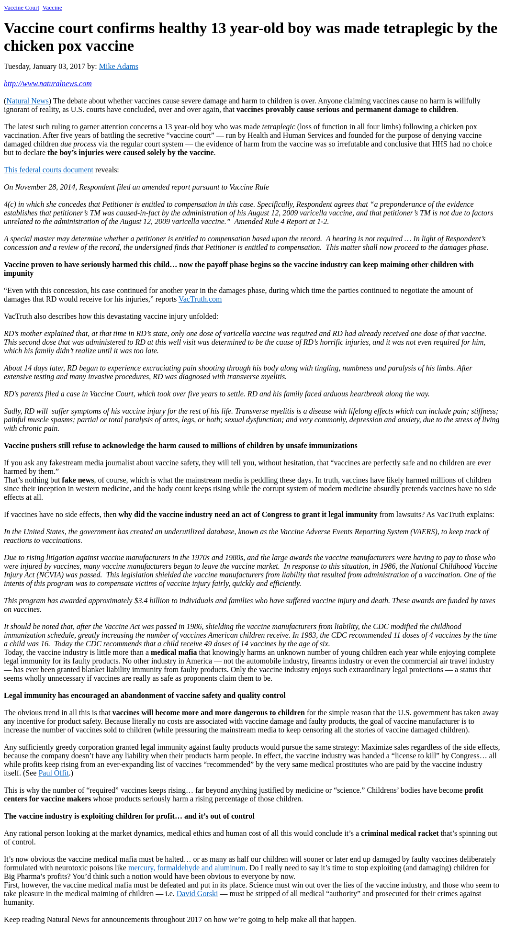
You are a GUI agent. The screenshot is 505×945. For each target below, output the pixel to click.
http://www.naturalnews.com (48, 83)
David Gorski (197, 893)
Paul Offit (53, 773)
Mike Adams (118, 66)
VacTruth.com (200, 299)
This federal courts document (48, 170)
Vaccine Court (21, 7)
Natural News (27, 101)
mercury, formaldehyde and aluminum (187, 868)
